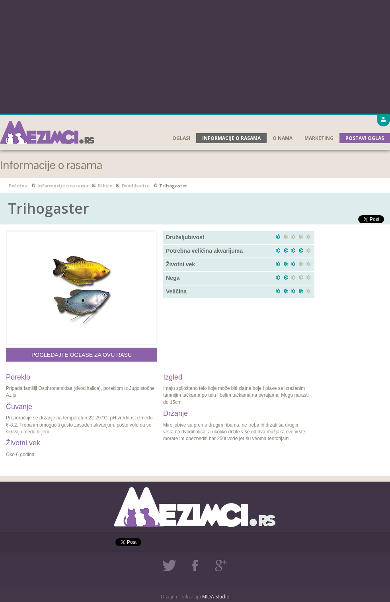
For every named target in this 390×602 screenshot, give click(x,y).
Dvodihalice (136, 186)
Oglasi (181, 138)
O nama (282, 138)
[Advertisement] (195, 56)
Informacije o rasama (231, 138)
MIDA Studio (216, 596)
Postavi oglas (364, 138)
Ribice (105, 186)
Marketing (318, 138)
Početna (18, 186)
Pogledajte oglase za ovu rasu (81, 355)
